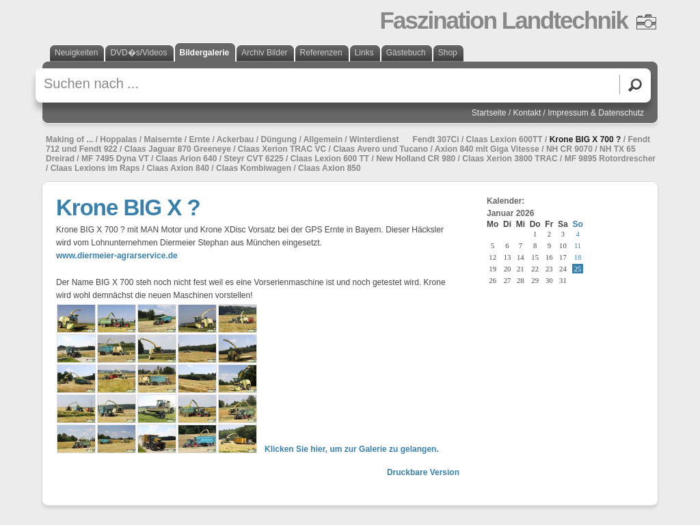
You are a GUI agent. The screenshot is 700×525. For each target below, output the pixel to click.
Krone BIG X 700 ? (585, 139)
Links (364, 52)
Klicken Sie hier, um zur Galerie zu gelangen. (352, 449)
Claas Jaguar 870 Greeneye (177, 149)
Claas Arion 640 (186, 158)
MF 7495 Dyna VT (115, 158)
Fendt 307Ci (436, 139)
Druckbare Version (423, 472)
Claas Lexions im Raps (95, 168)
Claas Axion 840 (177, 168)
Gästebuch (406, 52)
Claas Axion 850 (329, 168)
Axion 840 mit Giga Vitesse (487, 149)
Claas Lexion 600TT (504, 139)
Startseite (489, 113)
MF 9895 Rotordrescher (610, 158)
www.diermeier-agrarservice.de (117, 255)
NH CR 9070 (569, 149)
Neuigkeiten (76, 52)
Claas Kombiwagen (253, 168)
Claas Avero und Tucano (380, 149)
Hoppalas (118, 139)
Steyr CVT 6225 (253, 158)
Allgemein (323, 139)
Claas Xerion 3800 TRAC (509, 158)
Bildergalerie (205, 52)
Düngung (278, 139)
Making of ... (69, 139)
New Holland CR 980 (415, 158)
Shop (447, 52)
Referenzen (321, 52)
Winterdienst (374, 139)
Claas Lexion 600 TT (330, 158)
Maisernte (163, 139)
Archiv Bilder (264, 52)
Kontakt (527, 113)
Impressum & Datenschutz (596, 113)
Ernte (199, 139)
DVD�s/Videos (138, 52)
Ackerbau (235, 139)
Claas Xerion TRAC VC (282, 149)
